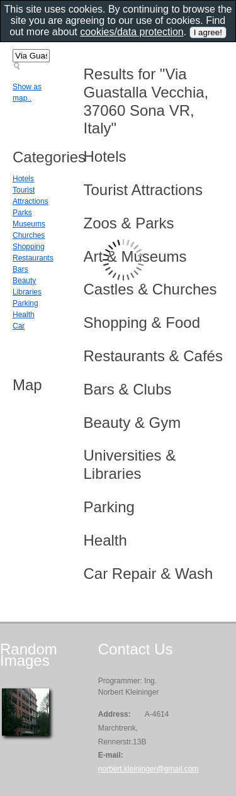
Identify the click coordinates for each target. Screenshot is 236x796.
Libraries (27, 292)
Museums (29, 224)
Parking (25, 303)
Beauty (24, 280)
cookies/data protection (132, 31)
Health (24, 314)
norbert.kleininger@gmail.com (148, 769)
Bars (20, 269)
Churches (29, 235)
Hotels (23, 178)
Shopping (29, 246)
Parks (22, 212)
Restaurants (33, 258)
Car (19, 326)
